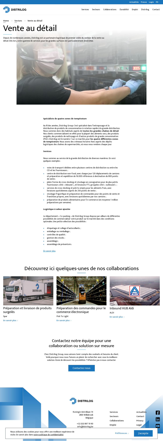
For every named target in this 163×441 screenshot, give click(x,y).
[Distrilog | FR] (14, 9)
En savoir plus (49, 251)
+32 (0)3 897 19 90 (85, 424)
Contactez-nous (81, 368)
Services (85, 9)
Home (6, 21)
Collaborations (109, 9)
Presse (144, 2)
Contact (156, 9)
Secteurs (96, 9)
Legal (139, 425)
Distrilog (145, 9)
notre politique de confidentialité (48, 435)
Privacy (139, 420)
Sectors (18, 21)
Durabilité (124, 9)
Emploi (135, 9)
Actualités (134, 2)
